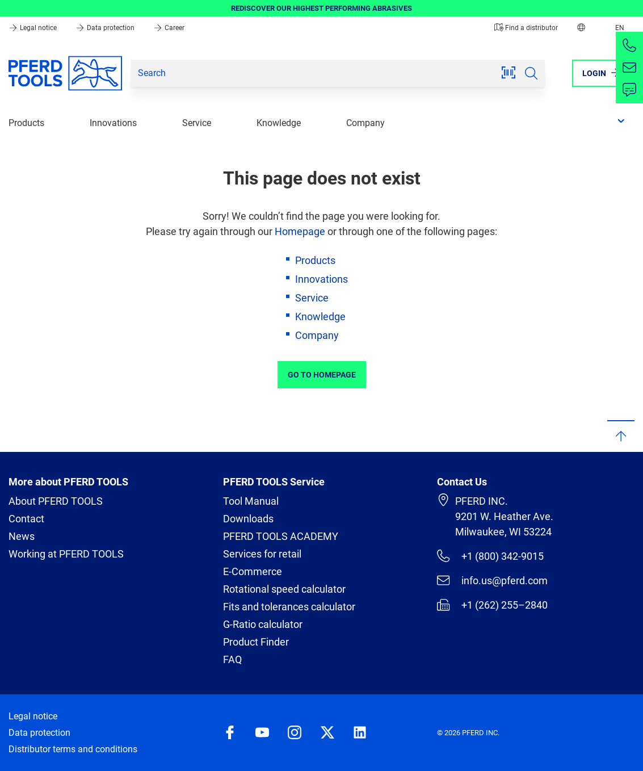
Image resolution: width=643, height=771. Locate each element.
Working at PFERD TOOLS (66, 554)
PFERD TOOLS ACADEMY (280, 536)
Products (26, 123)
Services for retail (262, 554)
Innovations (113, 123)
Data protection (105, 28)
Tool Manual (251, 501)
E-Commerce (252, 571)
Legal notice (33, 28)
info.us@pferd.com (492, 580)
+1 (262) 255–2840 (492, 604)
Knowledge (279, 123)
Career (168, 28)
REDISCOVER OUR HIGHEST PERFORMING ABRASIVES (321, 8)
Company (365, 123)
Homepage (300, 231)
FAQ (232, 659)
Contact (26, 519)
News (22, 536)
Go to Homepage (322, 374)
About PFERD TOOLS (56, 501)
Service (196, 123)
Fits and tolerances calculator (289, 607)
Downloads (248, 519)
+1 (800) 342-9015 (490, 556)
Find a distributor (526, 28)
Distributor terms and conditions (73, 749)
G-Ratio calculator (262, 624)
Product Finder (256, 642)
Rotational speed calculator (284, 589)
